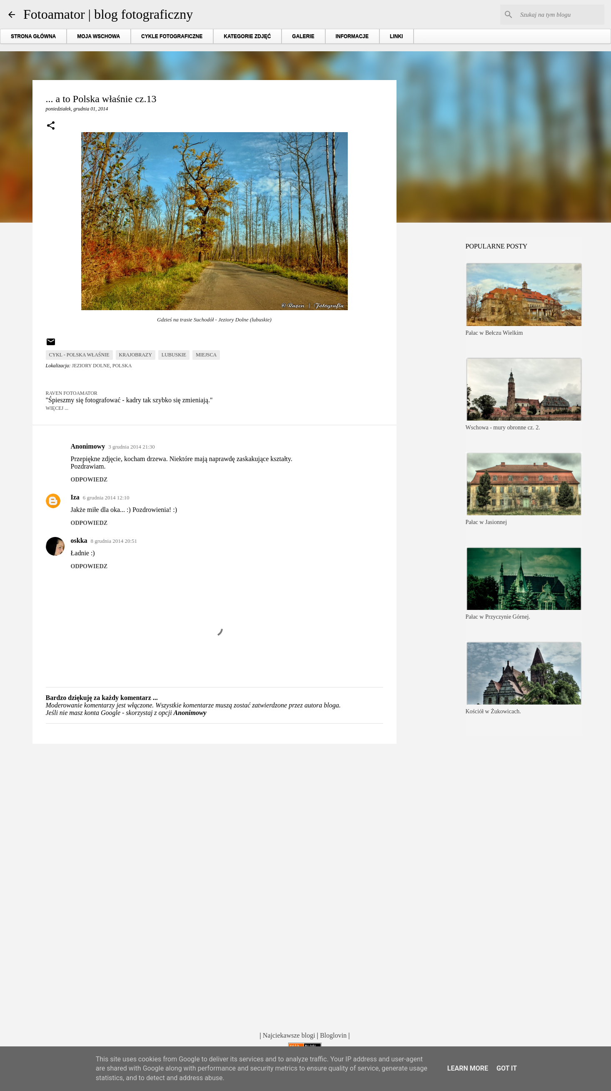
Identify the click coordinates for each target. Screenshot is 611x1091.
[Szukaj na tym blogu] (560, 15)
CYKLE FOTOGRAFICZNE (171, 36)
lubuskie (174, 355)
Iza (75, 497)
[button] (51, 126)
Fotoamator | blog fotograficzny (108, 14)
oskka (79, 540)
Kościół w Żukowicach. (493, 711)
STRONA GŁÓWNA (33, 36)
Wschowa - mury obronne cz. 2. (503, 427)
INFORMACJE (352, 36)
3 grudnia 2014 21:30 (131, 447)
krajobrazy (135, 355)
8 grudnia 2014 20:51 (114, 541)
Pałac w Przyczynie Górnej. (498, 617)
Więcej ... (57, 408)
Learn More (467, 1068)
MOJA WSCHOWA (98, 36)
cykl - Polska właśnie (79, 355)
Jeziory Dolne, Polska (102, 366)
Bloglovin (333, 1035)
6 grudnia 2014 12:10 (106, 497)
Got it (506, 1068)
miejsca (206, 355)
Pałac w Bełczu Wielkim (494, 333)
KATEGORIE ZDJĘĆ (247, 36)
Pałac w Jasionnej (486, 522)
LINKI (396, 36)
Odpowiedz (89, 480)
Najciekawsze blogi (289, 1035)
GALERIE (303, 36)
